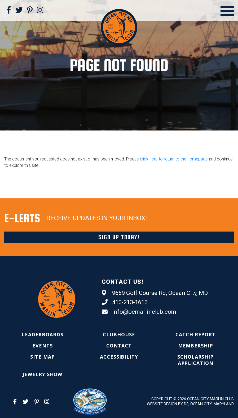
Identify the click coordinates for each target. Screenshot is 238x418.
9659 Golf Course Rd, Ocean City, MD (155, 293)
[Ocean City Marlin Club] (119, 26)
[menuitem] (42, 334)
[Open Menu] (227, 11)
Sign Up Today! (118, 237)
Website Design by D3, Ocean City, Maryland (190, 404)
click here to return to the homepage (174, 159)
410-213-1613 (125, 302)
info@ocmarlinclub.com (139, 312)
